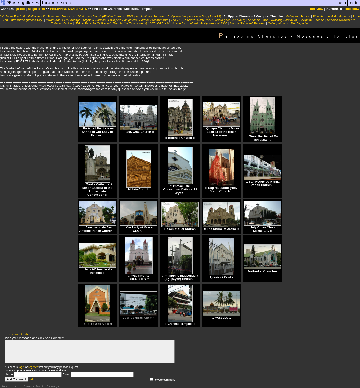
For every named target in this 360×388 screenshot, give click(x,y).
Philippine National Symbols (146, 16)
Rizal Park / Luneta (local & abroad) (221, 20)
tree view (316, 9)
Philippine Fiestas (298, 16)
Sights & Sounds (94, 20)
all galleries (36, 9)
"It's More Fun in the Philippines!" (22, 16)
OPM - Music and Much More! (177, 23)
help (31, 379)
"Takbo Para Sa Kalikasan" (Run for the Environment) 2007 (115, 23)
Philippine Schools (311, 20)
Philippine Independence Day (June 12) (194, 16)
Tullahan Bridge (61, 23)
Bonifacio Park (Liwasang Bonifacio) (272, 20)
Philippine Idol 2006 (213, 23)
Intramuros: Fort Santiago (63, 20)
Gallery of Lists (278, 23)
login (21, 367)
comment (15, 334)
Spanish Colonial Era (341, 20)
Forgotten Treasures (61, 16)
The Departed (299, 23)
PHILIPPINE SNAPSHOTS (68, 9)
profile (20, 9)
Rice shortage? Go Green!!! (331, 16)
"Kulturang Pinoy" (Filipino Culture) (100, 16)
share (28, 334)
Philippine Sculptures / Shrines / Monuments (138, 20)
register (33, 367)
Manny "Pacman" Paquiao (247, 23)
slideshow (352, 9)
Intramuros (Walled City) (26, 20)
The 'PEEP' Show (182, 20)
